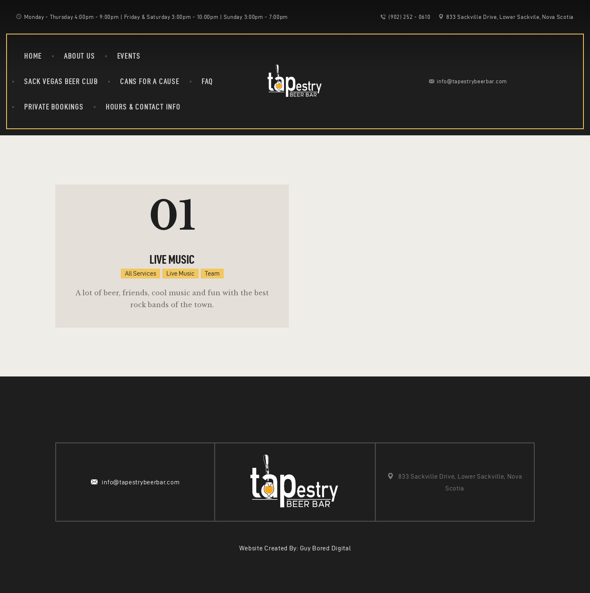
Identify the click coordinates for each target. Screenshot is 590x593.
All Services (140, 273)
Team (212, 273)
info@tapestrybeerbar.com (140, 482)
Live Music (172, 259)
